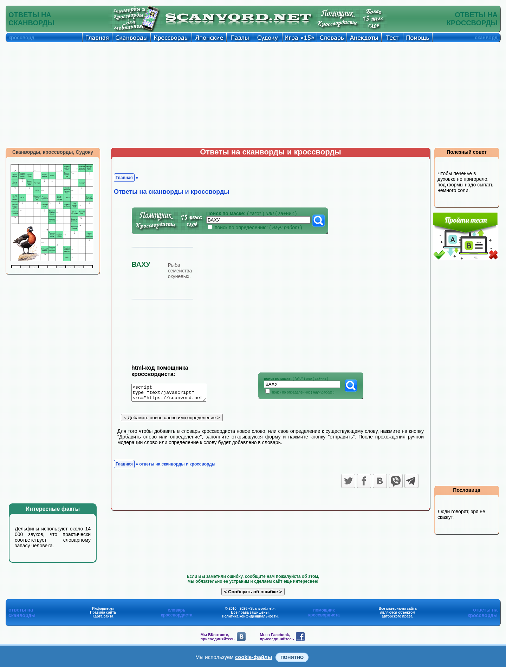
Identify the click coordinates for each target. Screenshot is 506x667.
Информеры (103, 608)
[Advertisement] (253, 95)
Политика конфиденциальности (250, 616)
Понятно (292, 657)
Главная (124, 177)
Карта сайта (102, 616)
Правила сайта (103, 612)
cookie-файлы (253, 657)
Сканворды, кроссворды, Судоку (52, 152)
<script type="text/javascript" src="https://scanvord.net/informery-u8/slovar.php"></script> (173, 393)
